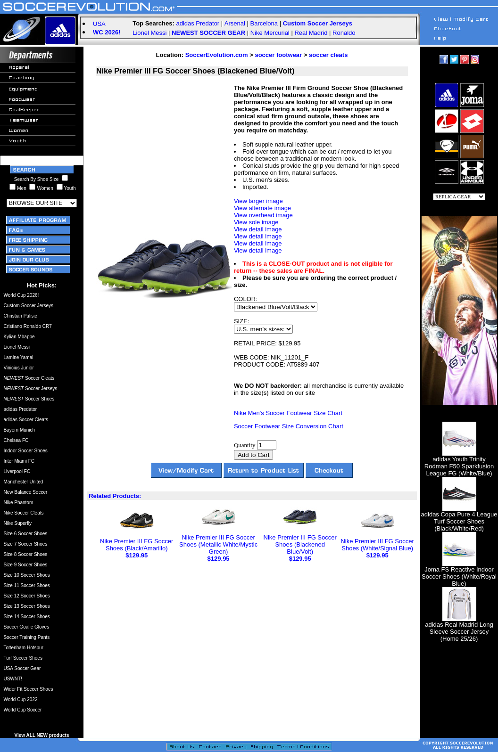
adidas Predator (197, 23)
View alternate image (262, 208)
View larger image (258, 200)
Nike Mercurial (270, 32)
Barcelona (264, 23)
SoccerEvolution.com (216, 54)
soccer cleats (328, 54)
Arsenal (234, 23)
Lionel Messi (149, 32)
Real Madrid (310, 32)
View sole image (256, 222)
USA (99, 23)
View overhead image (263, 215)
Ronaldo (343, 32)
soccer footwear (278, 54)
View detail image (258, 229)
